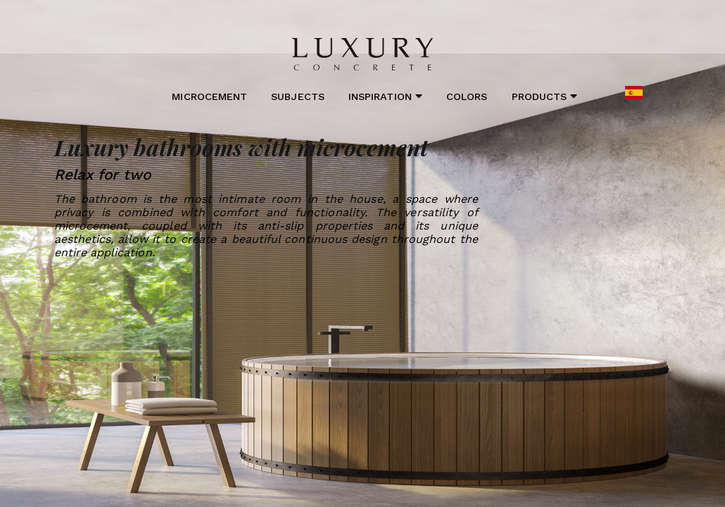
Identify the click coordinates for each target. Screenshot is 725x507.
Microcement (209, 96)
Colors (466, 96)
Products (545, 96)
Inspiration (385, 96)
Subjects (297, 96)
